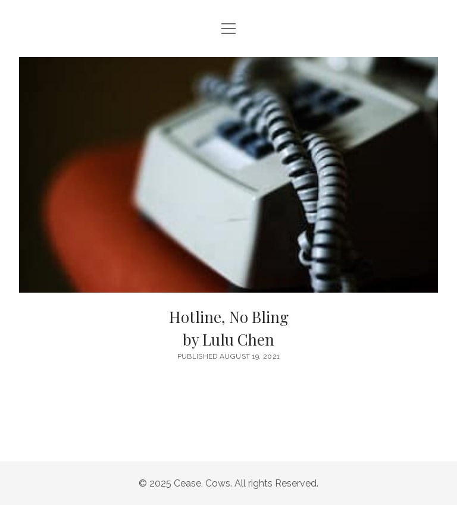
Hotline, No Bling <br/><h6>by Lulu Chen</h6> (228, 175)
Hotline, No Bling (228, 328)
